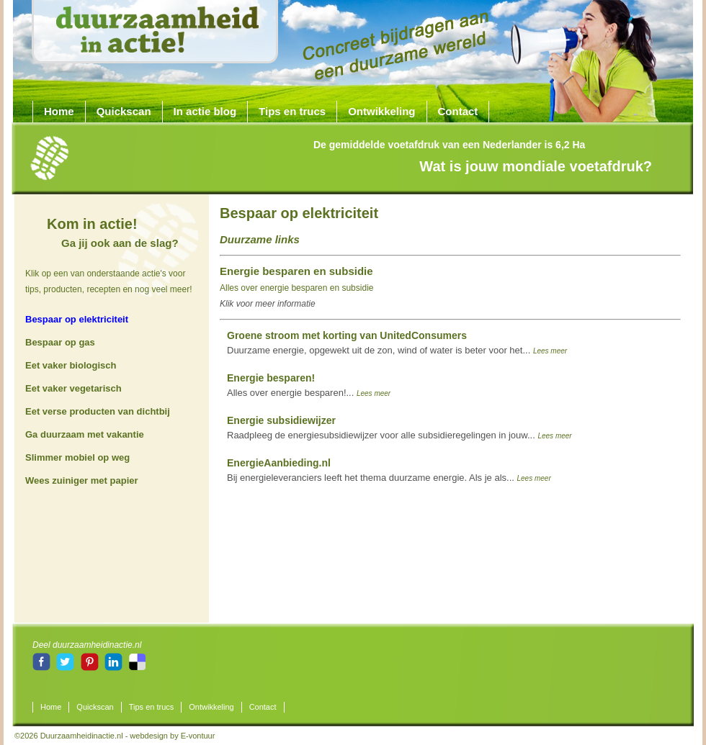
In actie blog (205, 111)
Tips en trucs (292, 111)
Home (59, 111)
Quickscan (124, 111)
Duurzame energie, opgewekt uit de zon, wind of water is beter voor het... (397, 343)
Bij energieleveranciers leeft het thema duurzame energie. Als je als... (389, 470)
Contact (458, 111)
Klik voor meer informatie (268, 304)
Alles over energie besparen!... (308, 385)
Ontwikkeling (381, 111)
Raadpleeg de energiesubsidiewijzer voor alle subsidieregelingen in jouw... (399, 428)
